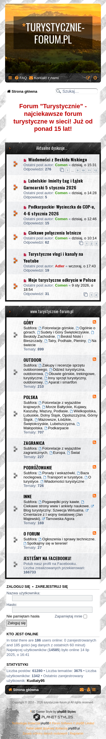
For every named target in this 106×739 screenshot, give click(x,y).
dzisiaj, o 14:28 (84, 193)
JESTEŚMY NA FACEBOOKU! (47, 558)
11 (89, 170)
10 (83, 170)
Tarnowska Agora (58, 519)
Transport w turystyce (62, 477)
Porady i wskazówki (57, 473)
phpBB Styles (66, 711)
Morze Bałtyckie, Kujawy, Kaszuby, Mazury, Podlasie (55, 409)
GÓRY (28, 322)
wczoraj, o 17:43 (82, 266)
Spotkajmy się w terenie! (45, 543)
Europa (57, 452)
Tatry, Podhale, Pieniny (65, 341)
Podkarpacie (56, 428)
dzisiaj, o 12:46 (84, 219)
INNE (27, 496)
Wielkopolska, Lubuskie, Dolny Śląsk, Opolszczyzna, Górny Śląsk (60, 415)
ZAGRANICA (34, 442)
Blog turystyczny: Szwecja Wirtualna (58, 508)
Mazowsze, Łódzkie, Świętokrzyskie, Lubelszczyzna (49, 421)
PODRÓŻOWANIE (37, 467)
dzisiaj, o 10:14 (84, 238)
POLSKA (30, 397)
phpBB (45, 723)
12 (95, 170)
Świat (73, 452)
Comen (61, 165)
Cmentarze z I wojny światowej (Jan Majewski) (56, 515)
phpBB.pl (74, 728)
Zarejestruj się (51, 587)
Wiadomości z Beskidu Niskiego (57, 159)
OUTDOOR (32, 359)
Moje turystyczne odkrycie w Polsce (62, 279)
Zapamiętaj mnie (71, 616)
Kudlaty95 (36, 681)
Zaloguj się (18, 587)
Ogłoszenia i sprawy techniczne (67, 539)
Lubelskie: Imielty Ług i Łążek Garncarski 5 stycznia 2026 (53, 184)
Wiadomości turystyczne (62, 481)
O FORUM (31, 533)
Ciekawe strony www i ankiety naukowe (56, 504)
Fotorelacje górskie (56, 328)
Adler (59, 266)
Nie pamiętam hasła (23, 616)
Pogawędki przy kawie (59, 502)
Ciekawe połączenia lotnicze (54, 232)
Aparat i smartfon (61, 382)
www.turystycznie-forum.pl (51, 311)
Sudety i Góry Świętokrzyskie (63, 332)
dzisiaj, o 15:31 (84, 165)
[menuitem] (20, 78)
